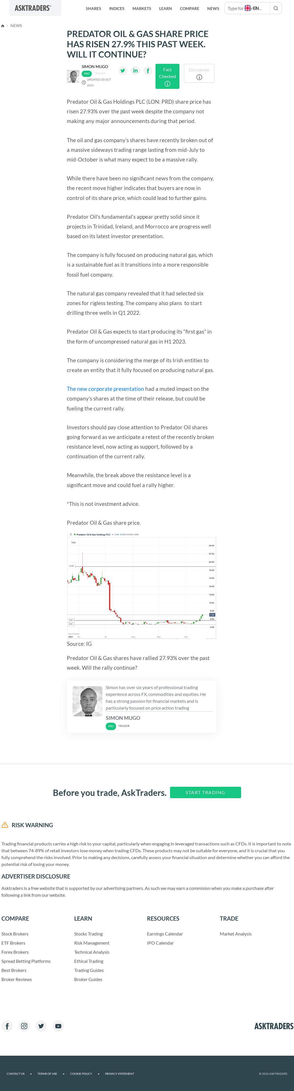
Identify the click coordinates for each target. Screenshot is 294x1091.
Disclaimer (199, 73)
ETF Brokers (13, 942)
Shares (93, 8)
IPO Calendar (160, 942)
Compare (189, 8)
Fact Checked (167, 77)
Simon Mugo (95, 66)
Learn (165, 8)
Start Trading (205, 792)
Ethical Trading (88, 961)
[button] (252, 8)
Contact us (19, 1073)
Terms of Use (51, 1073)
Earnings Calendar (165, 933)
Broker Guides (88, 979)
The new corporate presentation (105, 388)
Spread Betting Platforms (26, 961)
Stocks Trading (88, 933)
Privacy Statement (119, 1073)
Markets (141, 8)
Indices (117, 8)
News (16, 25)
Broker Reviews (16, 979)
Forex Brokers (15, 952)
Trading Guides (89, 970)
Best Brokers (13, 970)
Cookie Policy (85, 1073)
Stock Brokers (14, 933)
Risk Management (91, 942)
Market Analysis (236, 933)
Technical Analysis (91, 952)
